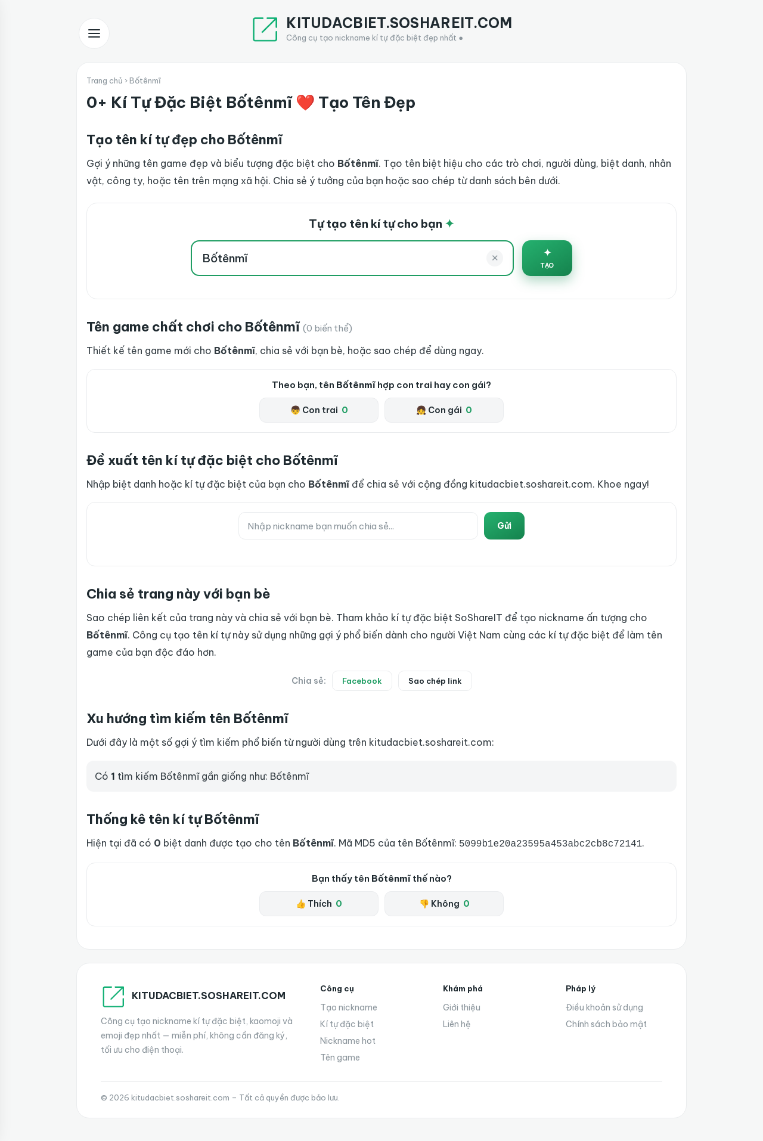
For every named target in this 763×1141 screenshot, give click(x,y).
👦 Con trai (319, 410)
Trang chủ (104, 80)
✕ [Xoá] (495, 258)
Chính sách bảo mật (606, 1023)
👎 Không (444, 902)
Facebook (362, 681)
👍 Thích (319, 902)
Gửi (504, 525)
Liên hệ (457, 1023)
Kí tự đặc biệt (347, 1023)
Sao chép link (435, 681)
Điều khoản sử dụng (604, 1006)
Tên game (340, 1056)
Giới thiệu (461, 1006)
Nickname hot (348, 1039)
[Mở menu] (94, 33)
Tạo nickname (348, 1006)
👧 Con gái (444, 410)
